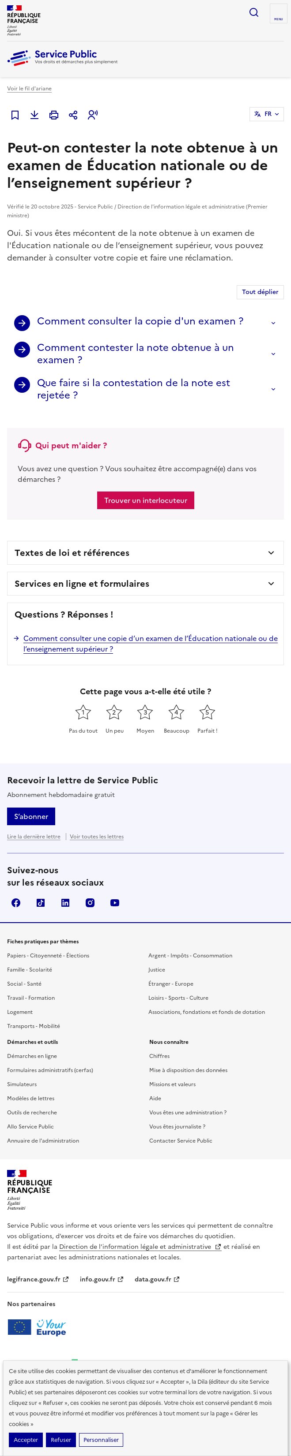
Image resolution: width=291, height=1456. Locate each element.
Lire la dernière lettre (33, 837)
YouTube (115, 903)
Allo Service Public (30, 1127)
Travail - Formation (31, 998)
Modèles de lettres (30, 1098)
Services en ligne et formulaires (82, 583)
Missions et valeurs (172, 1084)
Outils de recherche (32, 1113)
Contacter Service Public (180, 1141)
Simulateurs (22, 1084)
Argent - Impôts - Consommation (190, 956)
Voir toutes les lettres (97, 837)
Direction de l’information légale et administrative (140, 1246)
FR (268, 114)
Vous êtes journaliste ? (177, 1127)
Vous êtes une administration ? (188, 1113)
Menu (278, 19)
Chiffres (159, 1056)
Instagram (90, 903)
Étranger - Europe (170, 984)
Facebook (16, 903)
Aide (155, 1098)
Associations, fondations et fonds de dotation (206, 1012)
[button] (93, 115)
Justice (156, 970)
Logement (20, 1012)
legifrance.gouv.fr (38, 1279)
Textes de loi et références (72, 552)
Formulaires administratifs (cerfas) (50, 1070)
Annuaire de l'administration (43, 1141)
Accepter (26, 1440)
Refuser (61, 1440)
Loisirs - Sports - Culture (178, 998)
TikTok (40, 903)
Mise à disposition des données (188, 1070)
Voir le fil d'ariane (29, 89)
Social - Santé (24, 984)
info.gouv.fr (102, 1279)
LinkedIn (65, 903)
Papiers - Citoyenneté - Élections (48, 956)
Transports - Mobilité (33, 1026)
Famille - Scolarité (29, 970)
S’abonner (31, 816)
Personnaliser (101, 1440)
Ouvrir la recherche (254, 12)
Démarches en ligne (32, 1056)
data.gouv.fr (157, 1279)
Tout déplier (260, 292)
